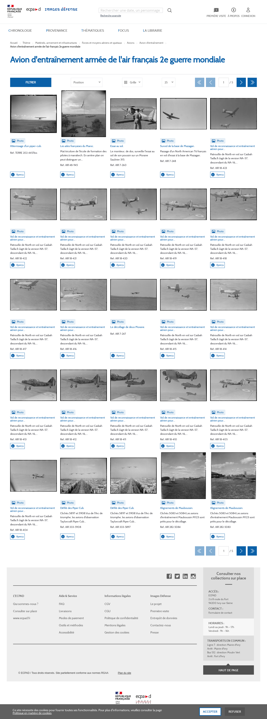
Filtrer (31, 82)
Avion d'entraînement (151, 42)
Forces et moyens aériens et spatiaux (102, 42)
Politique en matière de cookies (32, 715)
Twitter (177, 576)
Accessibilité (66, 632)
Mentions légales (115, 625)
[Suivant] (241, 82)
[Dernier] (252, 82)
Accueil (14, 42)
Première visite (159, 611)
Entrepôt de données (163, 618)
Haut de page (228, 670)
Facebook (169, 576)
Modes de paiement (71, 618)
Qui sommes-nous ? (25, 604)
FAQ (61, 604)
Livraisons (65, 611)
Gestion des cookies (117, 632)
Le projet (156, 604)
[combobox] (131, 10)
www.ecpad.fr (21, 618)
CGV (107, 604)
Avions (130, 42)
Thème (26, 42)
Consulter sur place (25, 611)
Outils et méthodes (71, 625)
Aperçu (17, 174)
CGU (107, 611)
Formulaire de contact (220, 612)
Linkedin (185, 576)
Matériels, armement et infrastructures (56, 42)
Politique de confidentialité (121, 618)
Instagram (193, 576)
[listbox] (86, 82)
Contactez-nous (160, 625)
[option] (86, 82)
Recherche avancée (110, 15)
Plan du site (124, 672)
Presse (154, 632)
